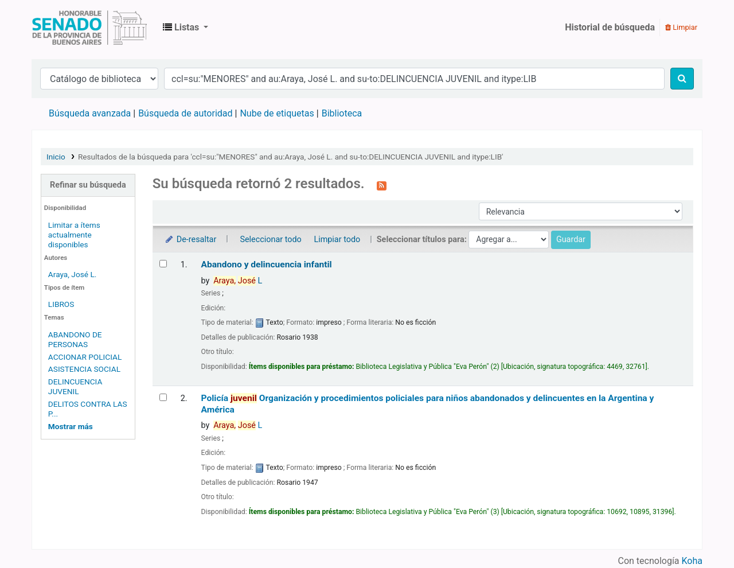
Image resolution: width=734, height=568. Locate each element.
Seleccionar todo (270, 239)
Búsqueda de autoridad (185, 113)
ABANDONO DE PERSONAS (75, 339)
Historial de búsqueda (610, 27)
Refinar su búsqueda (88, 185)
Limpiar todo (337, 239)
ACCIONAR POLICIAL (85, 356)
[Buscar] (682, 79)
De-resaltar (190, 239)
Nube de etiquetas (277, 113)
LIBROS (61, 304)
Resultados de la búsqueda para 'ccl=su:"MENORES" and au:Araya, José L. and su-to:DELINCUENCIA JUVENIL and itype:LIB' (290, 156)
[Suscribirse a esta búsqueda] (381, 185)
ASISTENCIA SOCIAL (84, 369)
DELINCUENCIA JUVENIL (75, 386)
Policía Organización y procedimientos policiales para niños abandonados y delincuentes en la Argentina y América (427, 403)
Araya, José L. (72, 274)
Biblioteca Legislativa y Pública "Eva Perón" (89, 27)
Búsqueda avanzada (90, 113)
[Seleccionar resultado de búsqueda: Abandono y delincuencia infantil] (163, 263)
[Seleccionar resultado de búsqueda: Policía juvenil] (163, 397)
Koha (692, 560)
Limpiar (681, 27)
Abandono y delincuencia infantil (266, 264)
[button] (185, 27)
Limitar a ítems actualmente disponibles (74, 234)
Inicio (55, 156)
